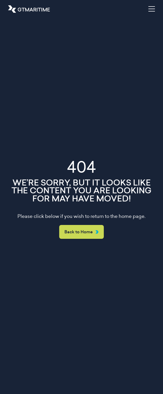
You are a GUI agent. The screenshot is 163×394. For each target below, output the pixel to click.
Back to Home (78, 232)
